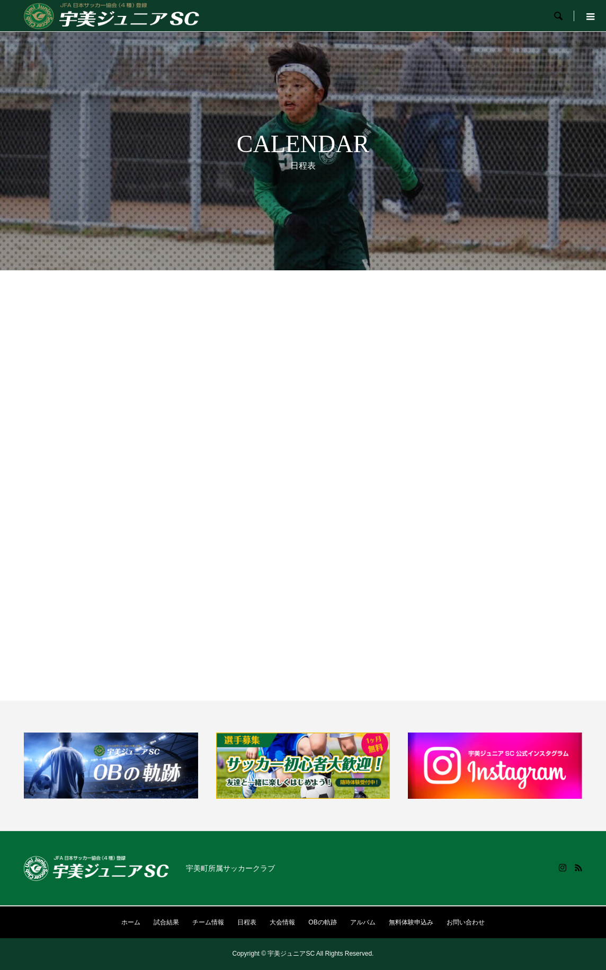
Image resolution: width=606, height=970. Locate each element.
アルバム (363, 922)
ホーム (130, 922)
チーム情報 (208, 922)
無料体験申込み (411, 922)
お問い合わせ (466, 922)
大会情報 (282, 922)
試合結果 (166, 922)
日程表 (246, 922)
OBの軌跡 (322, 922)
